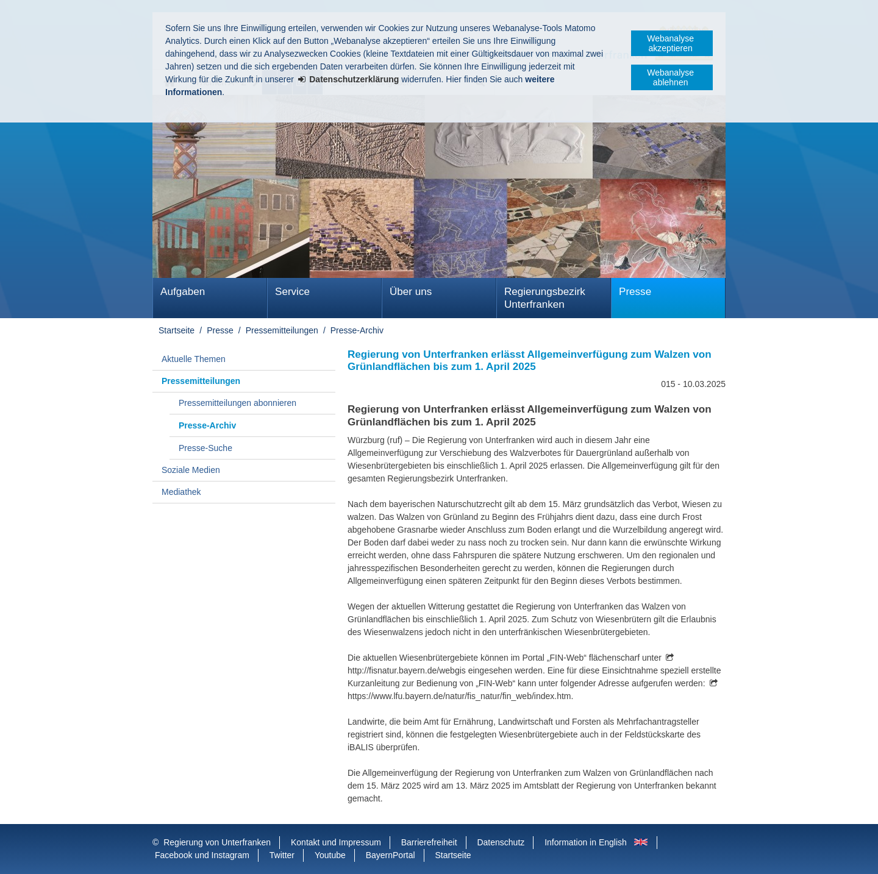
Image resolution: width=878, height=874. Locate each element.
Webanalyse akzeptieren (670, 43)
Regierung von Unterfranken (217, 842)
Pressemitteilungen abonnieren (237, 403)
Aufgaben (182, 291)
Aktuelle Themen (194, 359)
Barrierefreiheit (429, 842)
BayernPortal (390, 855)
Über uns (411, 291)
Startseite (177, 330)
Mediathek (181, 492)
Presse (635, 291)
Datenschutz (500, 842)
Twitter (281, 855)
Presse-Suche (205, 448)
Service (292, 291)
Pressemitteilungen (282, 330)
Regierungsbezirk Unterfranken (544, 298)
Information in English (585, 842)
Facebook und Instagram (202, 855)
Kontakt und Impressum (336, 842)
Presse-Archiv (357, 330)
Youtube (330, 855)
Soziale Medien (191, 470)
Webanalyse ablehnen (670, 77)
